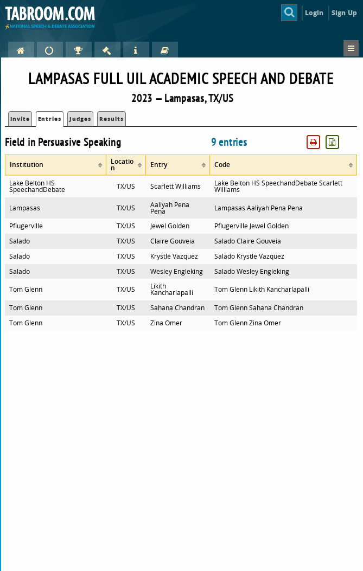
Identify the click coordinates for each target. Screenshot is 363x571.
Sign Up (344, 12)
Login (314, 12)
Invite (20, 119)
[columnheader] (55, 165)
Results (111, 119)
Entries (49, 119)
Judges (80, 119)
